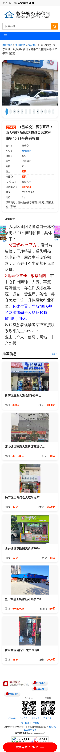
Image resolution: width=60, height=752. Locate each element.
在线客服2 (40, 688)
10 (42, 112)
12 (49, 112)
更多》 (55, 354)
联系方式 (47, 718)
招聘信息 (35, 718)
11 (45, 112)
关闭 (4, 241)
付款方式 (23, 718)
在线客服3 (13, 694)
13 (53, 112)
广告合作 (12, 718)
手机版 (36, 723)
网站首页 (7, 45)
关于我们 (25, 723)
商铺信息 (20, 45)
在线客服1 (40, 683)
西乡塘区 (32, 45)
